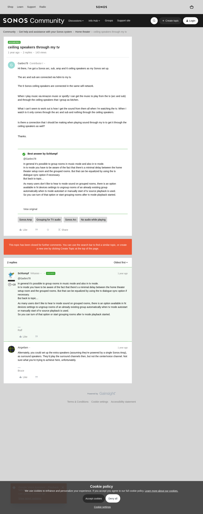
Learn (20, 6)
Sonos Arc (70, 219)
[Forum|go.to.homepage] (33, 20)
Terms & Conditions (78, 401)
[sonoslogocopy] (101, 7)
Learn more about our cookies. (161, 490)
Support (31, 6)
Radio (43, 6)
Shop (10, 6)
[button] (170, 20)
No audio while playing (93, 219)
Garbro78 (23, 63)
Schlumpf (23, 273)
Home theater (82, 31)
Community (9, 31)
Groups (109, 20)
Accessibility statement (123, 401)
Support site (123, 20)
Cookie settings (99, 401)
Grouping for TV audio (49, 219)
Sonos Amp (25, 219)
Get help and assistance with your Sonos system (45, 31)
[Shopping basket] (191, 7)
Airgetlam (23, 347)
